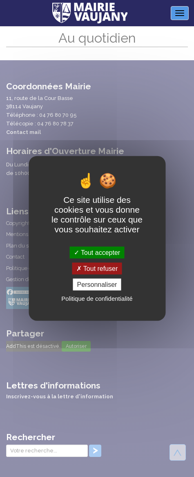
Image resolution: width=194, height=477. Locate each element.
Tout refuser (97, 268)
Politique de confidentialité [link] (96, 298)
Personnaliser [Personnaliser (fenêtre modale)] (97, 284)
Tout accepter (97, 252)
